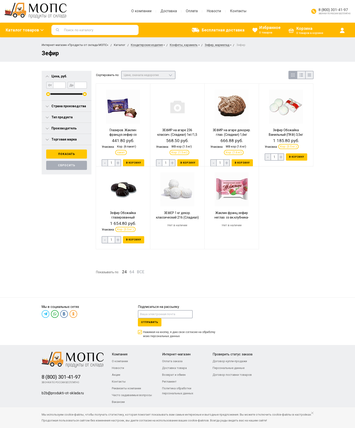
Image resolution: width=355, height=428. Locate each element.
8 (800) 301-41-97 (333, 10)
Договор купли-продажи (230, 361)
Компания (119, 354)
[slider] (48, 94)
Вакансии (118, 402)
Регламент (169, 381)
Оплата (192, 11)
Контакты (238, 11)
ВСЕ (140, 271)
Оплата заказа (172, 361)
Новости (214, 11)
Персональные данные (229, 368)
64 (132, 271)
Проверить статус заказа (232, 354)
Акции (116, 374)
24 (124, 271)
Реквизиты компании (126, 388)
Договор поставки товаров (232, 374)
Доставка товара (174, 368)
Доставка (169, 11)
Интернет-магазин (176, 354)
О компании (141, 11)
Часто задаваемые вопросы (132, 395)
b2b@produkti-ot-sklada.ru (63, 393)
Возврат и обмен (174, 374)
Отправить (149, 322)
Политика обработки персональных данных (177, 391)
